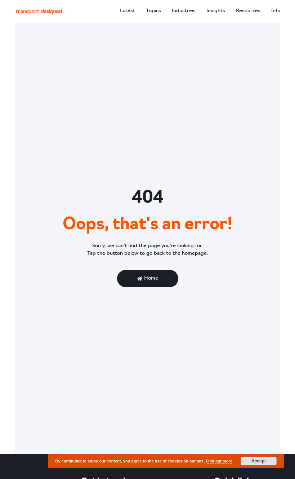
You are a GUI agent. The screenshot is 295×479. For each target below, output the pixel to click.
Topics (153, 11)
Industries (184, 11)
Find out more (219, 461)
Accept (258, 461)
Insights (215, 11)
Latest (127, 11)
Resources (248, 11)
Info (275, 11)
